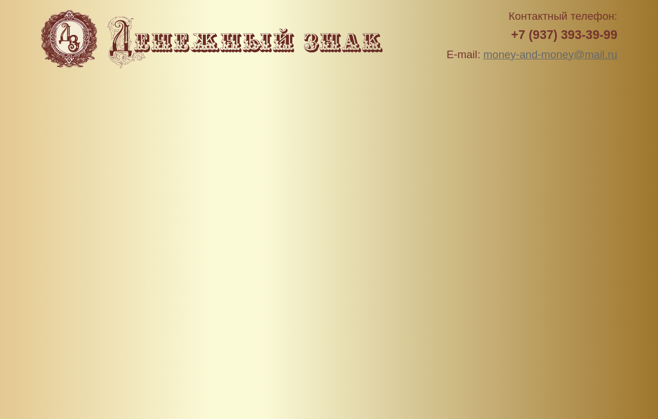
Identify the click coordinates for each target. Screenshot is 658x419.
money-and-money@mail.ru (550, 54)
